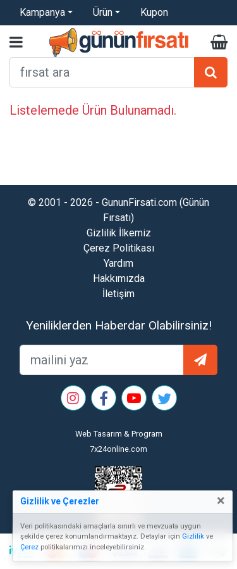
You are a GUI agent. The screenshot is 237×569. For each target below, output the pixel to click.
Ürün (102, 12)
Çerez (29, 547)
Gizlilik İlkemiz (119, 233)
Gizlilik (193, 536)
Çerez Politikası (118, 248)
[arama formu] (102, 72)
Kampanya (42, 12)
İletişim (118, 294)
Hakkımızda (119, 278)
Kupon (154, 12)
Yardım (118, 263)
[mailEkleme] (102, 360)
